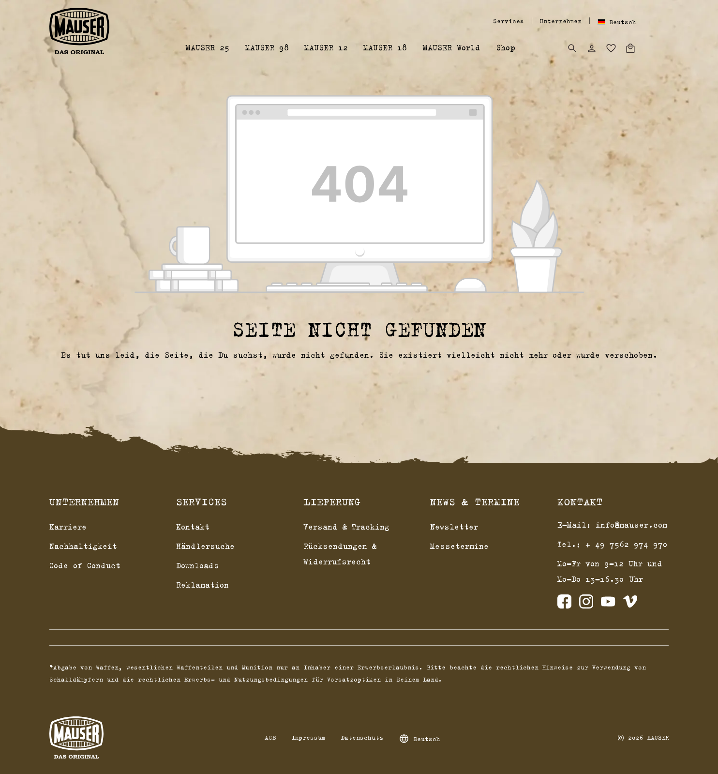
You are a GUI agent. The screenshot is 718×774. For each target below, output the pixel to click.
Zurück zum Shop (359, 379)
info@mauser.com (631, 524)
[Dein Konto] (592, 48)
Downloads (197, 565)
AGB (270, 737)
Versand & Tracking (346, 526)
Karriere (68, 526)
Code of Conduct (84, 565)
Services (508, 21)
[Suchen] (572, 48)
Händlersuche (205, 546)
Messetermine (459, 546)
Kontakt (192, 526)
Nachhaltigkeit (83, 546)
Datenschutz (362, 737)
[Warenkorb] (630, 48)
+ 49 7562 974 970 (626, 544)
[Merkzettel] (611, 48)
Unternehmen (561, 21)
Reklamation (202, 584)
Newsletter (454, 526)
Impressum (308, 737)
